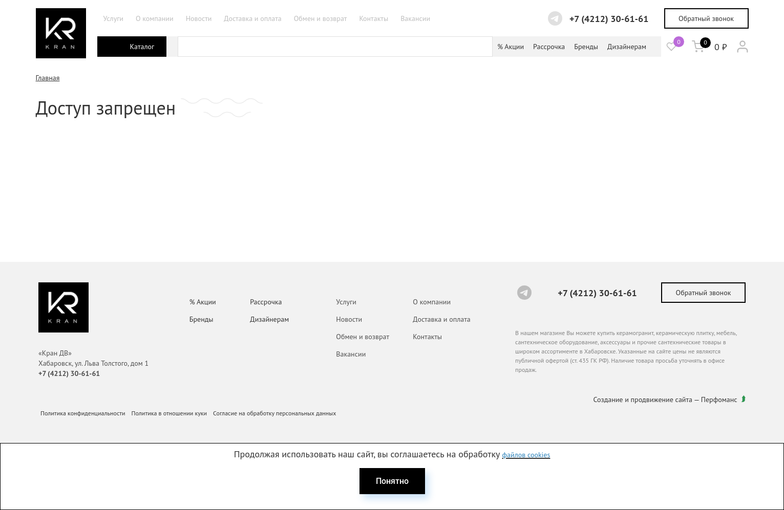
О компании (155, 18)
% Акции (510, 46)
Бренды (586, 46)
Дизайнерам (626, 46)
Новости (199, 18)
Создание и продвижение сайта (643, 399)
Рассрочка (549, 46)
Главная (48, 77)
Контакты (373, 18)
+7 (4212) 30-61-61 (609, 18)
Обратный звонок (706, 18)
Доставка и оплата (252, 18)
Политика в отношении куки (169, 413)
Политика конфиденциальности (82, 413)
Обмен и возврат (320, 18)
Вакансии (415, 18)
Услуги (113, 18)
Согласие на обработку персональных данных (274, 413)
